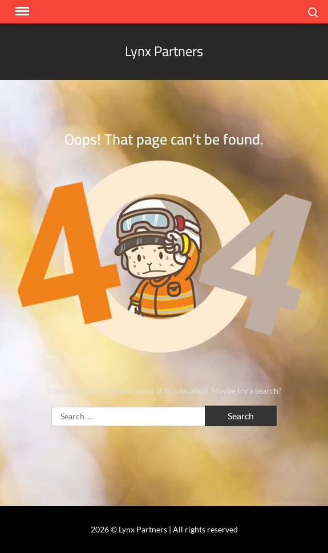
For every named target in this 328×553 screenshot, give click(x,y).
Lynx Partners (164, 51)
